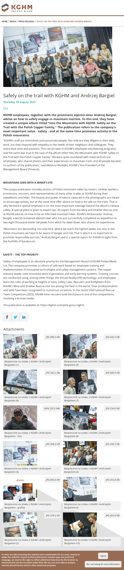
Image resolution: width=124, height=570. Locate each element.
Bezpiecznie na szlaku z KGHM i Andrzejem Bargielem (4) (92, 470)
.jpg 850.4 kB (53, 479)
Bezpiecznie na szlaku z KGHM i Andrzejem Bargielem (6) (92, 434)
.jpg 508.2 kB (53, 444)
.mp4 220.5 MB (52, 408)
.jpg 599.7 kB (112, 444)
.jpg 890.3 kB (53, 337)
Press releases (26, 21)
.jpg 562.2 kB (53, 372)
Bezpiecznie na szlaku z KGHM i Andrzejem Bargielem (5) (32, 470)
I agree (103, 555)
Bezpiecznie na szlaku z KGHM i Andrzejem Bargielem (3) (92, 505)
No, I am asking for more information (103, 564)
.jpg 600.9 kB (112, 372)
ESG (5, 108)
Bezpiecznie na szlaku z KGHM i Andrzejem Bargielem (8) (32, 398)
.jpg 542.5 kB (112, 337)
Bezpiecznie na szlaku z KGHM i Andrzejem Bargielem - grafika (32, 505)
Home (5, 21)
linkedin (24, 317)
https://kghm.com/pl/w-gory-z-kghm (62, 305)
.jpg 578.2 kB (53, 515)
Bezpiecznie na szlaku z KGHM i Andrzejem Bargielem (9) (92, 363)
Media (13, 21)
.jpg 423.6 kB (112, 515)
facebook (7, 317)
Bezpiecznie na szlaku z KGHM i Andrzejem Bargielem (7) (92, 398)
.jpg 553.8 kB (112, 479)
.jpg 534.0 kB (112, 408)
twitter (15, 317)
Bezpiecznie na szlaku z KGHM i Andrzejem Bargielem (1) (32, 363)
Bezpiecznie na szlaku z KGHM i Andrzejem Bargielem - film (32, 434)
